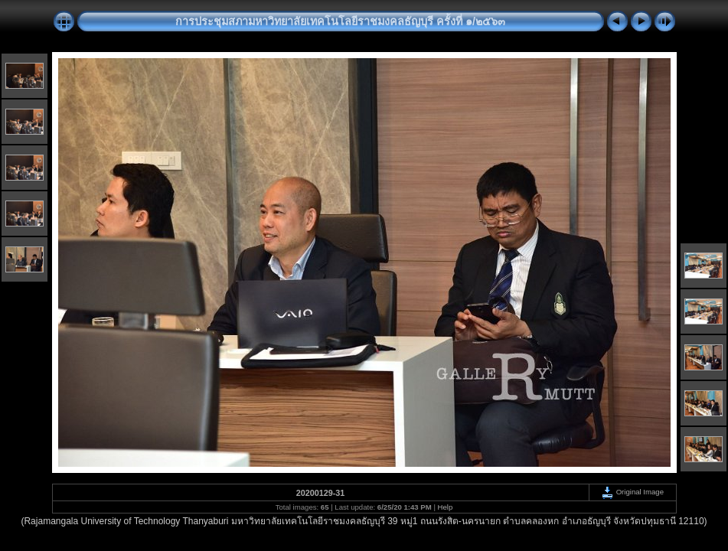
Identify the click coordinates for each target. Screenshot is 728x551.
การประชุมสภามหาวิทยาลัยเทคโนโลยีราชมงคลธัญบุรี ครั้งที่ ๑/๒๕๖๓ (340, 21)
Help (445, 507)
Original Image (632, 491)
